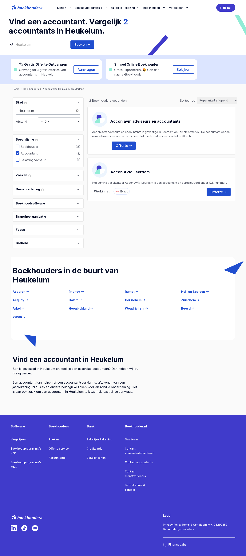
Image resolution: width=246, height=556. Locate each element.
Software (18, 426)
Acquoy (20, 300)
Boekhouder (32, 146)
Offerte (124, 145)
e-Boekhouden (132, 74)
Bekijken (183, 70)
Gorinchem (135, 300)
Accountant (32, 153)
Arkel (18, 308)
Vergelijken (18, 439)
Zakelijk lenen (96, 457)
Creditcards (94, 448)
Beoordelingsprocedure (178, 529)
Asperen (21, 292)
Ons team (131, 439)
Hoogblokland (81, 308)
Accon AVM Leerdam (130, 172)
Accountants (57, 457)
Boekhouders (152, 7)
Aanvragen (86, 70)
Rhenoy (76, 292)
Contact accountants (139, 462)
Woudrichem (136, 308)
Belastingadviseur (36, 160)
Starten (61, 7)
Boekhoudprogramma (88, 7)
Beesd (187, 308)
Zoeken (82, 45)
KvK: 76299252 (217, 524)
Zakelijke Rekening (123, 7)
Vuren (19, 317)
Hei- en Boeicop (195, 292)
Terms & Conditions (194, 524)
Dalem (75, 300)
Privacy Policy (172, 524)
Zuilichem (190, 300)
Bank (90, 426)
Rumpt (131, 292)
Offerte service (59, 448)
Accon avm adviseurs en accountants (145, 121)
